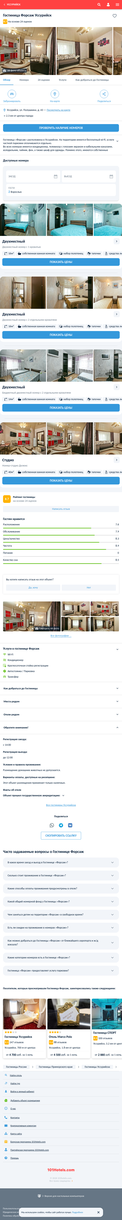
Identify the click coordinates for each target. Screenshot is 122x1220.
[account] (108, 4)
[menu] (117, 4)
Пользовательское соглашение (18, 1208)
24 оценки (44, 80)
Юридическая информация (16, 1212)
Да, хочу (33, 587)
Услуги (62, 80)
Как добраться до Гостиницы (92, 80)
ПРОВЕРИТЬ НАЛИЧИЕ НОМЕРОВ (61, 128)
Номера (24, 80)
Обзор (6, 80)
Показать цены (61, 262)
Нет (89, 587)
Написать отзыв (61, 509)
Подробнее (77, 1212)
